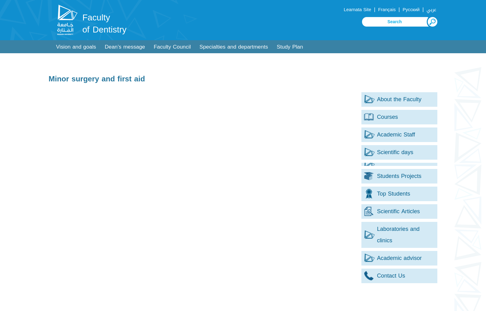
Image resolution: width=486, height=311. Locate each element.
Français (386, 9)
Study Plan (290, 47)
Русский (411, 9)
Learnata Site (357, 9)
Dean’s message (125, 47)
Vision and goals (76, 47)
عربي (431, 9)
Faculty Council (172, 47)
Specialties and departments (234, 47)
